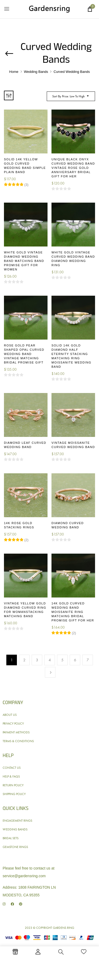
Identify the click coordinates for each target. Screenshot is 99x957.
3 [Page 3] (37, 660)
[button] (89, 9)
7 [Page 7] (88, 660)
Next (50, 672)
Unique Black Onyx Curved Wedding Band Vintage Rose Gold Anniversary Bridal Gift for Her (73, 168)
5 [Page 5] (62, 660)
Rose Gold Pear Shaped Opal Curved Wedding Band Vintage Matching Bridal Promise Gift (24, 354)
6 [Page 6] (75, 660)
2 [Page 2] (24, 660)
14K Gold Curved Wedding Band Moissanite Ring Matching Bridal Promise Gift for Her (72, 612)
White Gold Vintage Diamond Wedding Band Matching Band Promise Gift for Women (24, 261)
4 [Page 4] (50, 660)
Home (13, 72)
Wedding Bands (36, 72)
